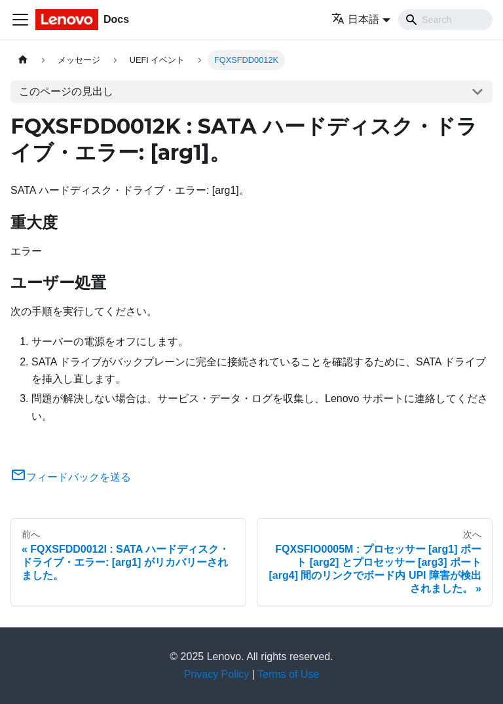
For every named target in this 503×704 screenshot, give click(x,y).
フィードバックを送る (70, 477)
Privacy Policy (217, 674)
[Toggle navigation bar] (20, 19)
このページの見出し (66, 91)
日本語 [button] (355, 19)
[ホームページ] (22, 60)
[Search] (445, 19)
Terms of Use (288, 674)
